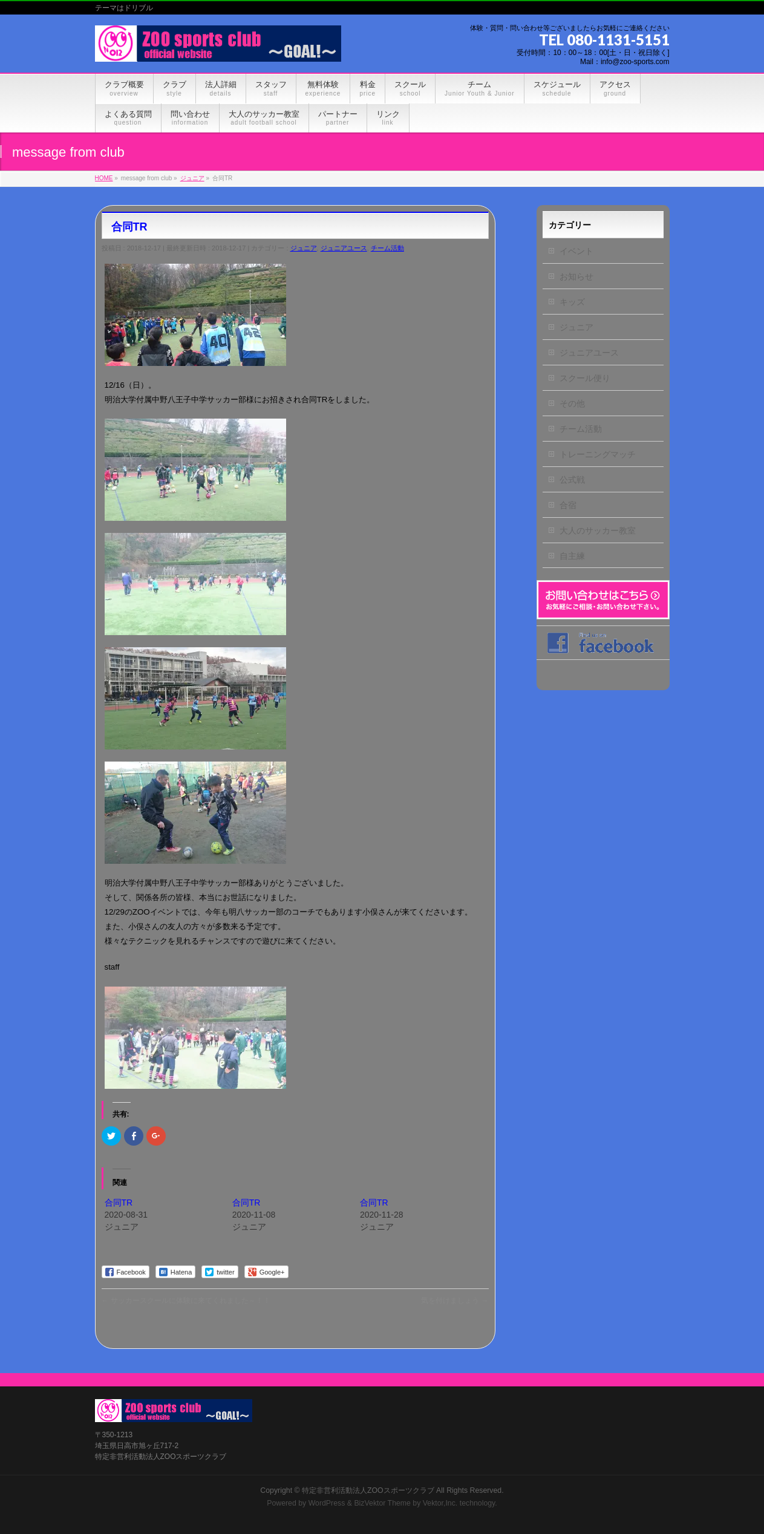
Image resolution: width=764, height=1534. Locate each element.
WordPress (327, 1503)
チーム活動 (387, 248)
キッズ (572, 302)
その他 (572, 403)
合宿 (568, 505)
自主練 (572, 556)
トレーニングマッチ (598, 454)
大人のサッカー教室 (598, 530)
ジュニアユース (344, 248)
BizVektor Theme (382, 1503)
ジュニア (303, 248)
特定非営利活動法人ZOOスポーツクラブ (368, 1490)
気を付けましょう (454, 1300)
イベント (576, 251)
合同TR (119, 1202)
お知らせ (576, 276)
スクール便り (585, 378)
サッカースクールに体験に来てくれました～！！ (186, 1300)
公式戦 (572, 480)
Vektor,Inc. (440, 1503)
